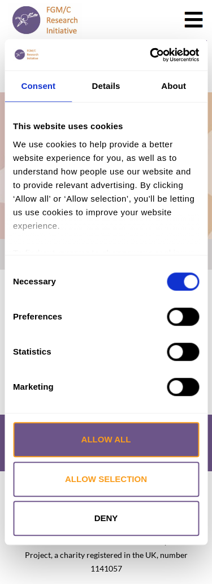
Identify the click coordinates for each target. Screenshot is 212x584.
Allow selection (106, 479)
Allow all (106, 439)
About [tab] (173, 86)
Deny (106, 518)
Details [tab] (106, 86)
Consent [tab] (38, 86)
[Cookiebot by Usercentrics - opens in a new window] (151, 55)
